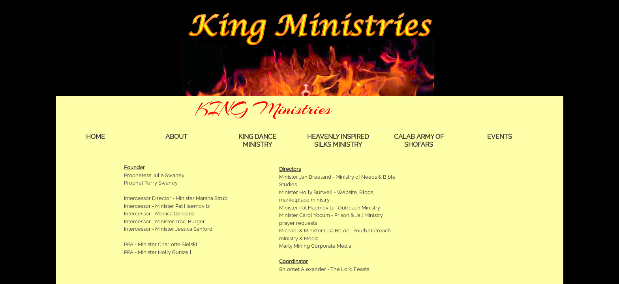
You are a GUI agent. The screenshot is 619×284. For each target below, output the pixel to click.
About (176, 136)
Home (95, 136)
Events (499, 136)
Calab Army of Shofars (419, 140)
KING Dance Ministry (257, 140)
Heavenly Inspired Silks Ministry (338, 140)
